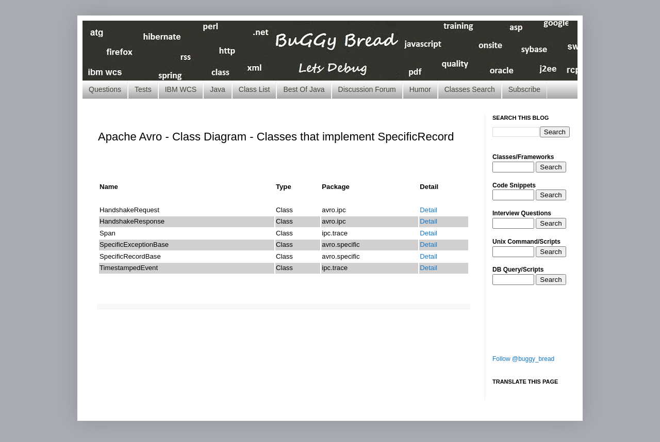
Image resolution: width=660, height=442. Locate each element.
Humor (420, 89)
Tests (143, 89)
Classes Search (469, 89)
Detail (428, 210)
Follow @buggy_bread (523, 358)
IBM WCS (180, 89)
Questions (105, 89)
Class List (254, 89)
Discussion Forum (367, 89)
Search (551, 167)
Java (217, 89)
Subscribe (524, 89)
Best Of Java (303, 89)
